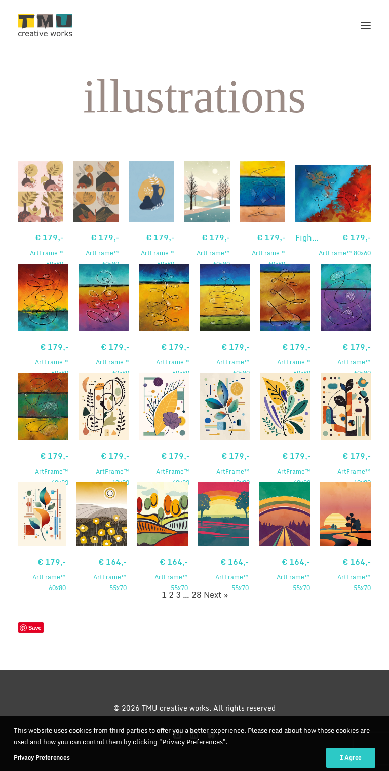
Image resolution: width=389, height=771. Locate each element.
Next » (216, 594)
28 (196, 594)
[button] (365, 25)
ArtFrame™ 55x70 (101, 574)
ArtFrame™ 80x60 (345, 245)
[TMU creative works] (45, 25)
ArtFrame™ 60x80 (40, 250)
